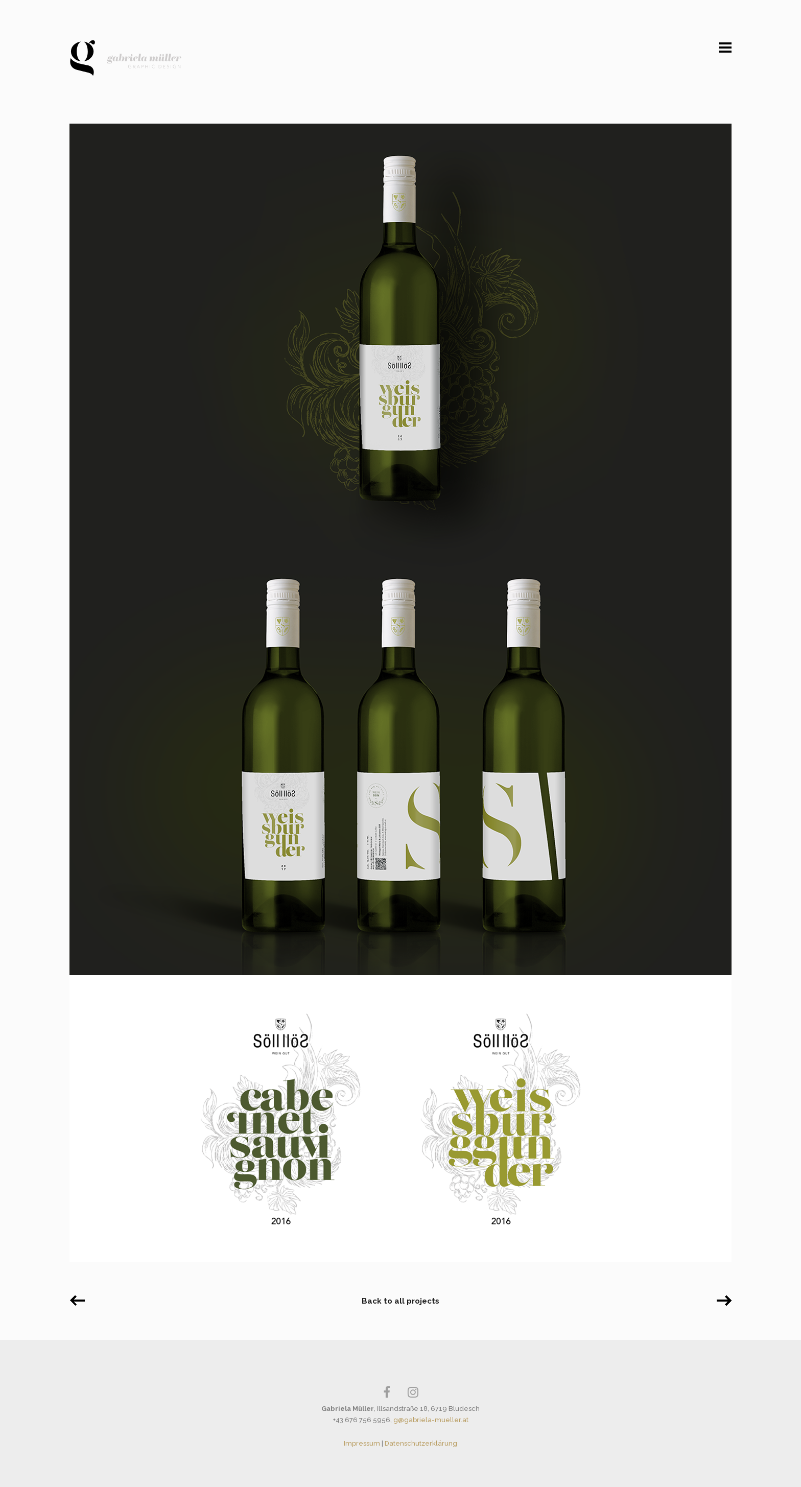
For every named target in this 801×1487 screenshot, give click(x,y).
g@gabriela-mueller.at (430, 1420)
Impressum (362, 1443)
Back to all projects (400, 1301)
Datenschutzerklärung (421, 1443)
